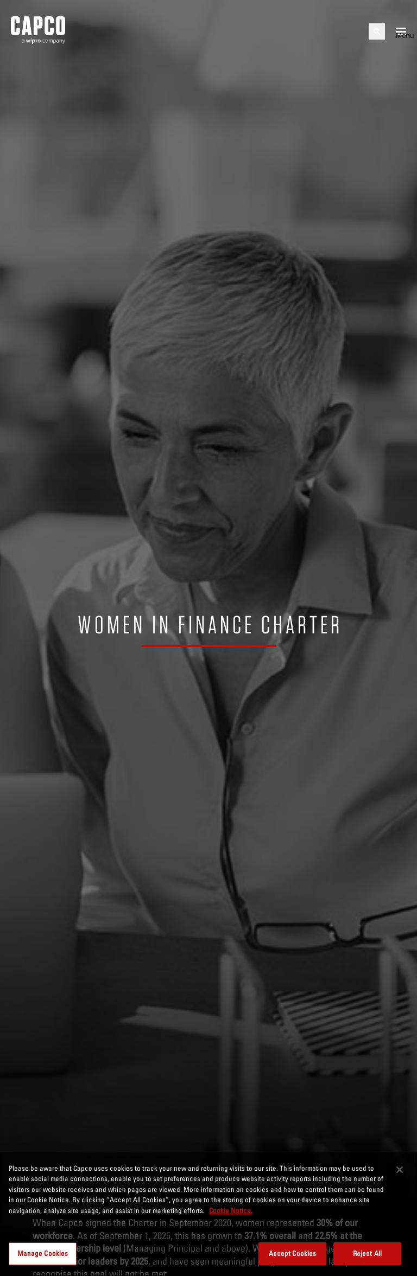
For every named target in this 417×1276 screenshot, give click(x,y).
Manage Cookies (42, 1253)
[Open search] (377, 31)
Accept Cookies (293, 1253)
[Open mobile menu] (401, 31)
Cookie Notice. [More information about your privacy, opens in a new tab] (230, 1210)
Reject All (367, 1253)
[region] (208, 1214)
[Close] (400, 1170)
